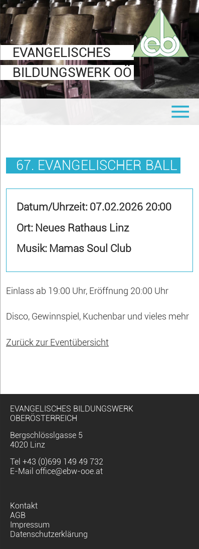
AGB (18, 515)
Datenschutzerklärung (49, 534)
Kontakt (24, 505)
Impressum (30, 525)
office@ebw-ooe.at (69, 471)
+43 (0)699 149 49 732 (63, 461)
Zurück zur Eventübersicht (57, 343)
